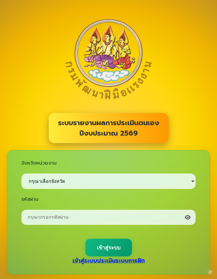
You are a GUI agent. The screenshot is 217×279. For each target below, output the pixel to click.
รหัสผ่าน (29, 199)
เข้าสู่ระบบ (108, 248)
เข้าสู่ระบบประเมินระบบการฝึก (109, 260)
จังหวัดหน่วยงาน (39, 163)
